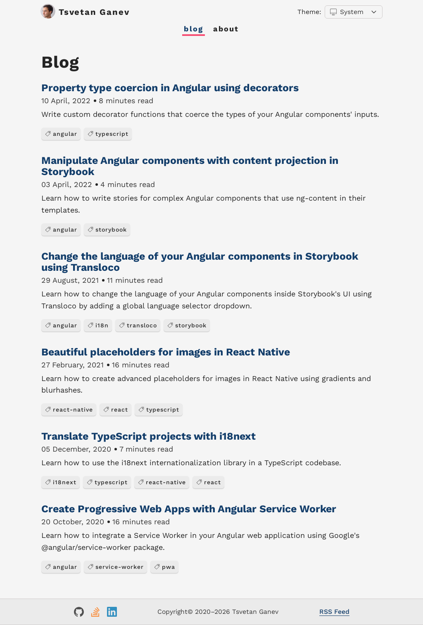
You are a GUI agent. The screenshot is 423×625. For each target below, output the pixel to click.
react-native (69, 409)
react (115, 409)
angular (61, 133)
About (226, 28)
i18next (60, 482)
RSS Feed (334, 612)
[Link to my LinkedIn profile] (112, 612)
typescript (107, 133)
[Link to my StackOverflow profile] (95, 612)
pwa (164, 566)
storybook (107, 229)
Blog (193, 28)
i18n (98, 325)
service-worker (115, 566)
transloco (138, 325)
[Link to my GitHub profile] (79, 612)
